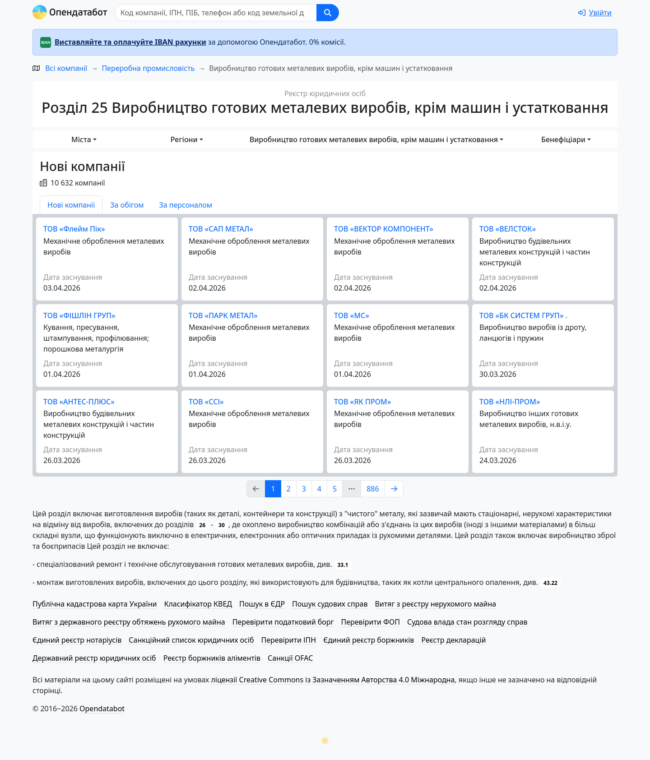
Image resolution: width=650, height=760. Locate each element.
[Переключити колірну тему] (325, 740)
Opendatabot (102, 709)
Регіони (184, 139)
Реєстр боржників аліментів (211, 658)
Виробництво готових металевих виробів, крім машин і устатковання (374, 139)
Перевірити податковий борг (283, 622)
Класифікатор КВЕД (198, 604)
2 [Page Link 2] (289, 489)
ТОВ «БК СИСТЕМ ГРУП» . (523, 315)
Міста (81, 139)
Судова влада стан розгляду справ (467, 622)
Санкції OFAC (290, 658)
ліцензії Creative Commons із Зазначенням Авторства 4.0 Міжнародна (333, 680)
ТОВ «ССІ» (206, 402)
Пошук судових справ (329, 604)
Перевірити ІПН (288, 640)
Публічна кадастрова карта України (94, 604)
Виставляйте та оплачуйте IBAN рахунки (130, 42)
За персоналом (185, 205)
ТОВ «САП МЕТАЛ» (221, 229)
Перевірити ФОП (370, 622)
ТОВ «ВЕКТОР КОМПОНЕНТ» (383, 229)
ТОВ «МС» (351, 315)
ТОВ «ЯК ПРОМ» (362, 402)
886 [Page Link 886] (373, 489)
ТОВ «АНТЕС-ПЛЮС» (79, 402)
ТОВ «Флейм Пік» (74, 229)
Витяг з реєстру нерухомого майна (435, 604)
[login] (595, 12)
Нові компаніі (71, 205)
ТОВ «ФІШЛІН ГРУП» (79, 315)
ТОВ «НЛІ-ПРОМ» (509, 402)
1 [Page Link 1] (273, 489)
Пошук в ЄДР (262, 604)
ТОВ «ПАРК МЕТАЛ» (223, 315)
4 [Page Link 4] (319, 489)
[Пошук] (216, 12)
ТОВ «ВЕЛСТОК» (507, 229)
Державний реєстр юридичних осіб (94, 658)
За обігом (127, 205)
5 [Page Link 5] (335, 489)
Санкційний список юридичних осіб (191, 640)
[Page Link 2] (394, 488)
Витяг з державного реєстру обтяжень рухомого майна (128, 622)
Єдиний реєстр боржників (368, 640)
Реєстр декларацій (453, 640)
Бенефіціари (563, 139)
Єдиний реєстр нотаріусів (76, 640)
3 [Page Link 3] (304, 489)
